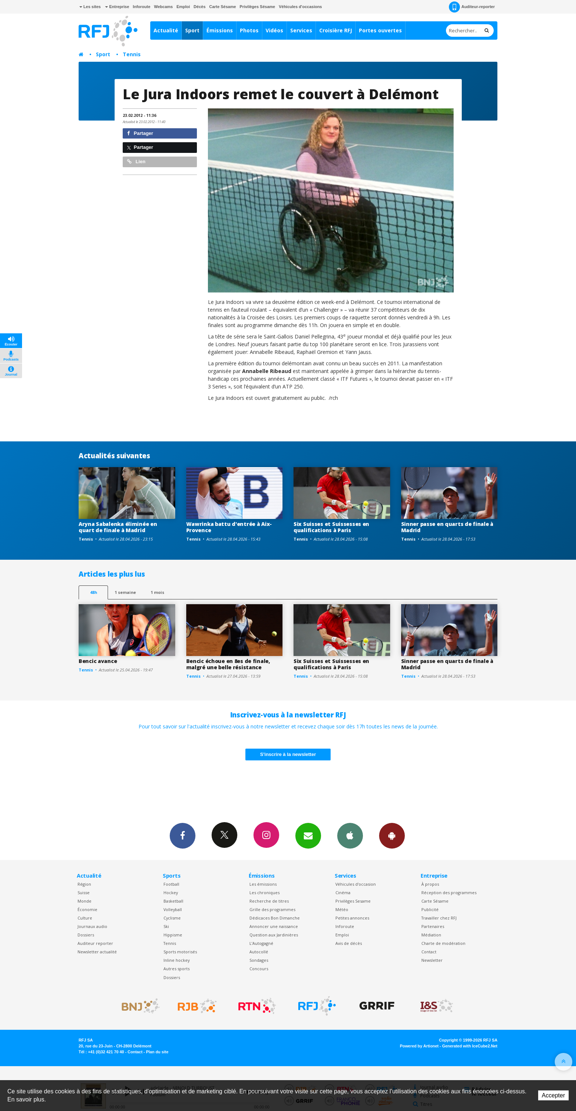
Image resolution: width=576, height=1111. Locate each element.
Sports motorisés (180, 951)
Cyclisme (172, 917)
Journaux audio (92, 926)
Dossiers (86, 934)
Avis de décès (348, 943)
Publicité (430, 909)
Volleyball (172, 909)
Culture (85, 917)
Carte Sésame (222, 6)
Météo (341, 909)
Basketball (173, 901)
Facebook (182, 835)
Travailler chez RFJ (439, 917)
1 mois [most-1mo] (157, 592)
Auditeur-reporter (472, 6)
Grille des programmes (272, 909)
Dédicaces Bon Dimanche (274, 917)
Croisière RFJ (335, 30)
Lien (136, 161)
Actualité (166, 30)
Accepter (553, 1095)
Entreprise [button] (117, 6)
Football (171, 884)
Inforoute (142, 6)
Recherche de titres (269, 901)
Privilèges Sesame (353, 901)
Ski (166, 926)
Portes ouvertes (380, 30)
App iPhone (350, 835)
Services (301, 30)
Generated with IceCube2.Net (469, 1046)
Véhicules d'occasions (300, 6)
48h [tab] (93, 592)
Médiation (431, 934)
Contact (428, 951)
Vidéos (274, 30)
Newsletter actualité (97, 951)
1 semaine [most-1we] (125, 592)
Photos (249, 30)
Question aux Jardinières (273, 934)
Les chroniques (264, 892)
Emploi (183, 6)
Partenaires (432, 926)
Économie (87, 909)
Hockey (170, 892)
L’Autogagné (261, 943)
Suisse (84, 892)
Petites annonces (352, 917)
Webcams (163, 6)
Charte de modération (443, 943)
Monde (84, 901)
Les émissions (263, 884)
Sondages (258, 960)
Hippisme (172, 934)
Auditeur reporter (95, 943)
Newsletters (308, 835)
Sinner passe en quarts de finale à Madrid (447, 527)
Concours (258, 968)
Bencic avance (98, 660)
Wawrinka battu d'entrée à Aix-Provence (229, 527)
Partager (140, 133)
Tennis (132, 54)
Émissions (219, 30)
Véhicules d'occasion (355, 884)
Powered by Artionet (419, 1046)
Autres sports (176, 968)
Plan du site (157, 1052)
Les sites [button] (90, 6)
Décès (199, 6)
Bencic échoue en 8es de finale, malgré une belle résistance (228, 664)
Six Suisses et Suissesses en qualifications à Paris (331, 527)
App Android (392, 835)
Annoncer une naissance (273, 926)
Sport (192, 30)
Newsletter (432, 960)
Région (84, 884)
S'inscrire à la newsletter (288, 754)
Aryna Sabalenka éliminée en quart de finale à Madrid (118, 527)
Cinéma (342, 892)
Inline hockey (176, 960)
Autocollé (258, 951)
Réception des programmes (448, 892)
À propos (430, 884)
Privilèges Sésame (257, 6)
